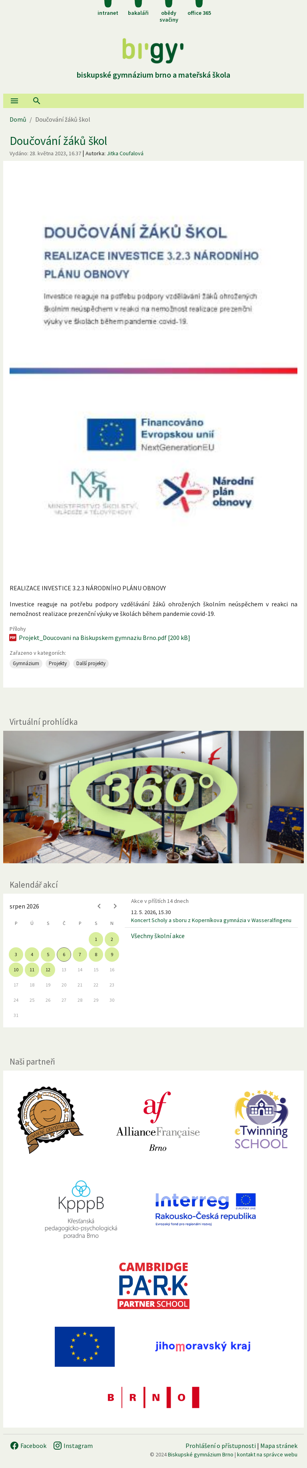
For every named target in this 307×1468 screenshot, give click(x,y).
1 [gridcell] (96, 939)
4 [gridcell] (32, 954)
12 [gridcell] (48, 970)
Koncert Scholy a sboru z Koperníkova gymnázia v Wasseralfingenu (211, 920)
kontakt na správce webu (267, 1454)
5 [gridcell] (48, 954)
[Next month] (115, 906)
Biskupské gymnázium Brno (200, 1454)
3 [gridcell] (16, 954)
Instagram (73, 1445)
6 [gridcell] (64, 954)
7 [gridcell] (80, 954)
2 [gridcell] (112, 939)
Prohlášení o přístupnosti (220, 1446)
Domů (18, 119)
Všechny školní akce (158, 936)
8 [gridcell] (96, 954)
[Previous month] (99, 906)
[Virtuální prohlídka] (153, 797)
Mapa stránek (278, 1446)
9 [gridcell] (112, 954)
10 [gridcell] (16, 970)
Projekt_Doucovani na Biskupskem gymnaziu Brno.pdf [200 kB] (99, 637)
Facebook (28, 1445)
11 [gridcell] (32, 970)
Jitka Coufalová (125, 153)
